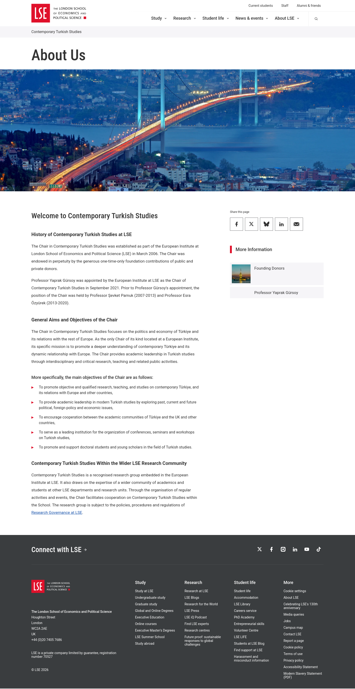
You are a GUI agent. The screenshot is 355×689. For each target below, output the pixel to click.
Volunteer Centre (246, 631)
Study (159, 18)
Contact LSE (292, 634)
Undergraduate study (150, 598)
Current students (260, 6)
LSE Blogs (192, 598)
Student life (216, 18)
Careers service (245, 611)
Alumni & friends (309, 6)
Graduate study (146, 604)
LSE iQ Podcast (196, 618)
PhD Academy (244, 618)
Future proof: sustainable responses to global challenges (203, 641)
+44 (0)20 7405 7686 (46, 640)
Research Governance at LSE (56, 512)
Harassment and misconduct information (251, 659)
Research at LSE (196, 591)
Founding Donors (269, 268)
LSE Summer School (150, 637)
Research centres (197, 631)
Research (184, 18)
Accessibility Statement (301, 667)
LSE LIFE (240, 637)
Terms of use (293, 654)
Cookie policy (293, 648)
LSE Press (192, 611)
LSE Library (242, 604)
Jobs (287, 621)
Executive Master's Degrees (155, 631)
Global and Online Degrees (154, 611)
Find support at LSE (248, 650)
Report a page (294, 641)
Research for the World (201, 604)
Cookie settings (295, 591)
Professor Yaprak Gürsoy (276, 292)
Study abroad (144, 644)
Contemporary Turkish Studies (56, 32)
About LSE (287, 18)
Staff (284, 6)
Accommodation (246, 598)
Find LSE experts (197, 624)
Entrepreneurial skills (249, 624)
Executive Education (149, 618)
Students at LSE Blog (249, 644)
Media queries (294, 615)
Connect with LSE (60, 550)
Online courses (146, 624)
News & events (252, 18)
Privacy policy (293, 661)
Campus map (293, 628)
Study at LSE (144, 591)
